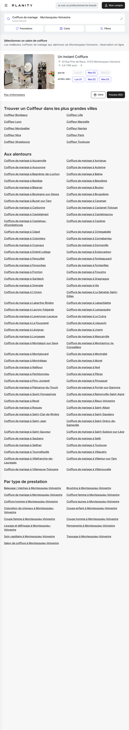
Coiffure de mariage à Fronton (23, 272)
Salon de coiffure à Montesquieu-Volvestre (31, 543)
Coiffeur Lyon (13, 121)
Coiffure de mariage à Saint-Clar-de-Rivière (31, 414)
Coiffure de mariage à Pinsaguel (87, 380)
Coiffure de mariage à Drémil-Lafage (27, 252)
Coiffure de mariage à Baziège (23, 180)
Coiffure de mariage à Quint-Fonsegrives (30, 394)
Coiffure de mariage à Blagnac (23, 187)
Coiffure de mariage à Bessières (87, 180)
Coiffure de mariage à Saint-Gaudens (90, 414)
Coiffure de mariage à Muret (84, 360)
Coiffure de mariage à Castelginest (26, 214)
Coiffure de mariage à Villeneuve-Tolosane (31, 469)
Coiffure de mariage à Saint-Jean (25, 421)
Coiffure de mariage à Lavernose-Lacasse (30, 316)
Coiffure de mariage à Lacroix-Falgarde (29, 309)
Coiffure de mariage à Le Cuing (86, 316)
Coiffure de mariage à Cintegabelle (89, 231)
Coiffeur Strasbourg (17, 141)
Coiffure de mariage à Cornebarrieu (89, 238)
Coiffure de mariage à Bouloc (85, 187)
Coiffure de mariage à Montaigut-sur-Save (31, 343)
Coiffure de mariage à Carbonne (24, 207)
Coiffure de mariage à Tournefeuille (26, 452)
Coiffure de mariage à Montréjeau (25, 360)
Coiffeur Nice (12, 135)
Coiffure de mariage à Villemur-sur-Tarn (92, 458)
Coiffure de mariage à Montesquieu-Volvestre (33, 494)
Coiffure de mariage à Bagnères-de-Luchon (32, 174)
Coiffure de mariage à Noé (83, 367)
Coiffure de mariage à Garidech (24, 278)
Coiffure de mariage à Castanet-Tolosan (92, 207)
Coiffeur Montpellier (17, 128)
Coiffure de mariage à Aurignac (86, 160)
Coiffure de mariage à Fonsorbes (25, 265)
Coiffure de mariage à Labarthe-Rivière (29, 303)
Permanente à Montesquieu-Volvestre (91, 525)
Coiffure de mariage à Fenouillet (24, 258)
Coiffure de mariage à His (83, 285)
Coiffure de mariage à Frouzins (86, 272)
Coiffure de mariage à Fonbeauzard (89, 258)
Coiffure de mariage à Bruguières (88, 194)
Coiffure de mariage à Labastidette (89, 303)
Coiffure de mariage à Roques (23, 407)
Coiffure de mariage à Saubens (24, 438)
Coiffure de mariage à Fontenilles (88, 265)
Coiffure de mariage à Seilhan (23, 445)
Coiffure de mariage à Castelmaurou (90, 214)
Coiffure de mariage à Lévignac (24, 329)
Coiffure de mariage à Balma (84, 174)
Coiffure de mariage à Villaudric (87, 452)
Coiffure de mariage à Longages (24, 336)
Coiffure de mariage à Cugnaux (24, 245)
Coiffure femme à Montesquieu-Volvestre (93, 494)
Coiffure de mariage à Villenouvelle (89, 469)
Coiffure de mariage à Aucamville (25, 160)
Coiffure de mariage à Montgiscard (26, 354)
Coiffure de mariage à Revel (21, 400)
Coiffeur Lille (75, 115)
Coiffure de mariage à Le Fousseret (26, 323)
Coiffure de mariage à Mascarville (88, 336)
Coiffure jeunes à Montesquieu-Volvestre (93, 501)
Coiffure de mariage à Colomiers (24, 238)
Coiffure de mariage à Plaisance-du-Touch (31, 387)
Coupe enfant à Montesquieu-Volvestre (92, 508)
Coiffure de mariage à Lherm (85, 329)
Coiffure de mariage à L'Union (23, 292)
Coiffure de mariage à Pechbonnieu (26, 374)
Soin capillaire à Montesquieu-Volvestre (29, 536)
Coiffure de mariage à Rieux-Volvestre (91, 400)
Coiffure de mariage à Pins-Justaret (27, 380)
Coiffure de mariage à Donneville (87, 245)
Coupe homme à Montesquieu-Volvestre (92, 519)
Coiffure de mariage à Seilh (84, 438)
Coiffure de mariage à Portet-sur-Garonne (93, 387)
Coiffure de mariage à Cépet (22, 231)
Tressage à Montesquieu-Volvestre (89, 536)
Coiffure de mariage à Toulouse (87, 445)
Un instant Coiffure (73, 57)
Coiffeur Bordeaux (16, 115)
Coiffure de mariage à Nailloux (23, 367)
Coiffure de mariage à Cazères (86, 221)
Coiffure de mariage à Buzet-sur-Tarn (28, 201)
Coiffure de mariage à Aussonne (24, 167)
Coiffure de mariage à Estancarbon (89, 252)
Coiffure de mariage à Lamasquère (89, 309)
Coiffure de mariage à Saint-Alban (88, 407)
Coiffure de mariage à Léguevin (86, 323)
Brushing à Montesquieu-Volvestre (89, 488)
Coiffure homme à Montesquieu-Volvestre (31, 501)
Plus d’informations (14, 94)
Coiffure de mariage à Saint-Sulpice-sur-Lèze (95, 431)
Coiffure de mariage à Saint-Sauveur (27, 431)
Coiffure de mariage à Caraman (86, 201)
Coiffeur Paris (75, 135)
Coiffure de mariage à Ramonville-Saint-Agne (95, 394)
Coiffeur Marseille (78, 121)
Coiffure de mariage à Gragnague (88, 278)
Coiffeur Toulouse (78, 141)
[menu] (6, 5)
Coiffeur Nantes (77, 128)
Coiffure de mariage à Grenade (23, 285)
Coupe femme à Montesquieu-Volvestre (29, 519)
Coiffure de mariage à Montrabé (87, 354)
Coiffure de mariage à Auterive (86, 167)
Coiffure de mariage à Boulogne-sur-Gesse (31, 194)
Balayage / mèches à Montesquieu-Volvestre (32, 488)
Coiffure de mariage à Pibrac (85, 374)
